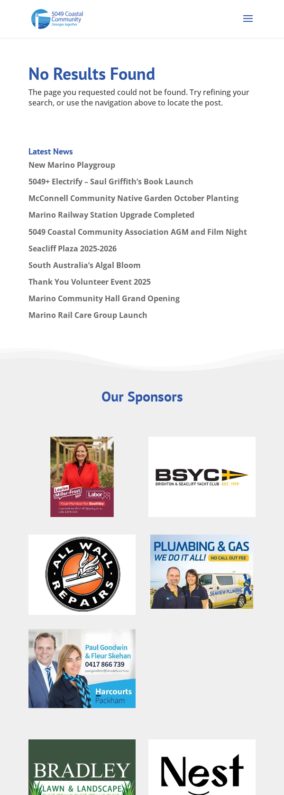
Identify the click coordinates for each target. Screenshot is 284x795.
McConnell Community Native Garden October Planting (133, 198)
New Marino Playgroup (71, 165)
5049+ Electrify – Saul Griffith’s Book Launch (110, 181)
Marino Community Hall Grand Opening (104, 298)
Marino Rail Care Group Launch (87, 315)
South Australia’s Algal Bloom (84, 265)
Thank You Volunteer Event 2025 (89, 282)
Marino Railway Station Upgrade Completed (111, 215)
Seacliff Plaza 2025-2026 (72, 248)
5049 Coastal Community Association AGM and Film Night (137, 232)
